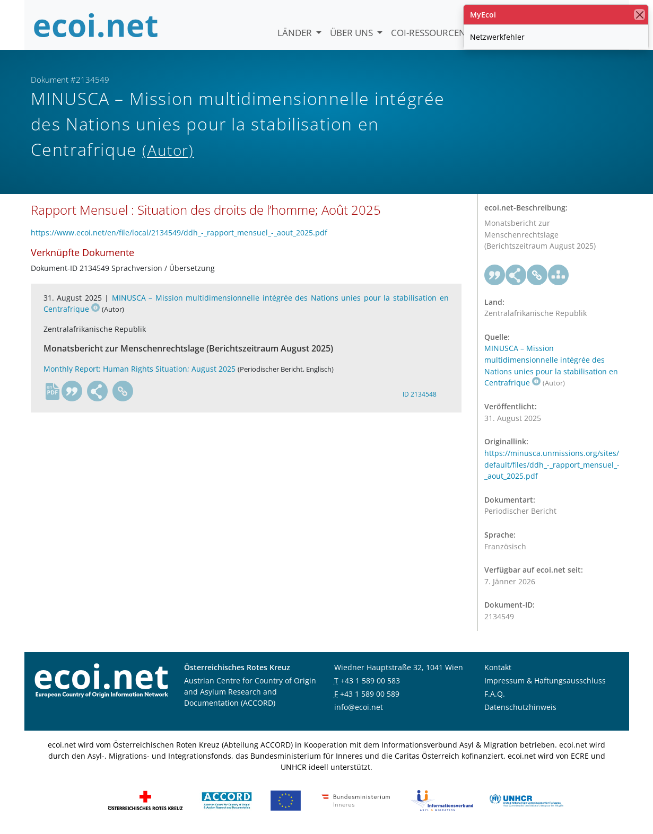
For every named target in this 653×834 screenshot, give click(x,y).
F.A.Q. (494, 694)
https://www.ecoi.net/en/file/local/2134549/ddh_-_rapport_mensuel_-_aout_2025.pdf (179, 232)
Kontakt (497, 667)
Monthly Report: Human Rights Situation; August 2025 (139, 369)
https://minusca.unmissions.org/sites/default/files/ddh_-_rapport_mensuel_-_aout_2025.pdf (552, 464)
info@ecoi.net (358, 707)
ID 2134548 (420, 394)
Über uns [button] (352, 33)
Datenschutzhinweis (520, 707)
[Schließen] (639, 14)
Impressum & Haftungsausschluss (545, 680)
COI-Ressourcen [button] (429, 33)
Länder (295, 33)
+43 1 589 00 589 (369, 694)
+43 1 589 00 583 (370, 680)
